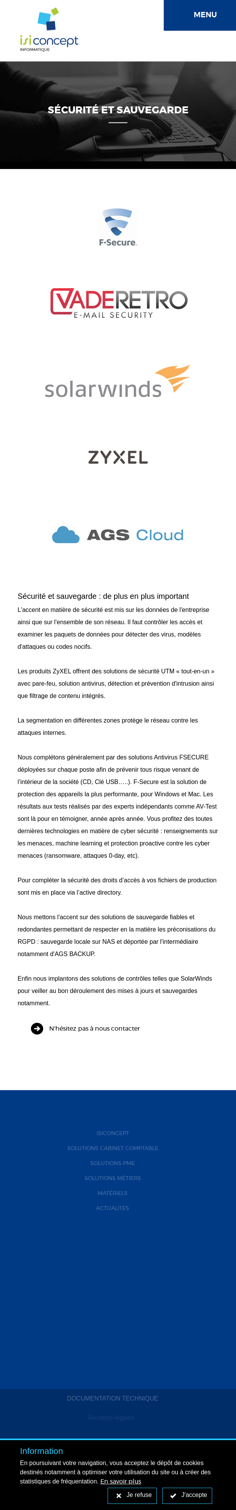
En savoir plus (120, 1482)
